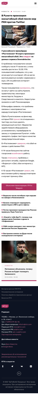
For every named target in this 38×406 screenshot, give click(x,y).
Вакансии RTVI (7, 298)
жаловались (25, 88)
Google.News (8, 347)
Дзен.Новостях (11, 344)
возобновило (17, 153)
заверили (21, 143)
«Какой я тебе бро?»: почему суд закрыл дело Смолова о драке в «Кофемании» (17, 219)
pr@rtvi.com (18, 329)
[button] (35, 3)
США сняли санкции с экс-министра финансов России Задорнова (18, 227)
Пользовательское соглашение (12, 292)
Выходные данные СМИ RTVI (11, 289)
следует (27, 56)
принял (16, 119)
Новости (5, 11)
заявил (27, 171)
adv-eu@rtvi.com (19, 332)
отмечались (12, 158)
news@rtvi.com (19, 327)
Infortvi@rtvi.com (25, 324)
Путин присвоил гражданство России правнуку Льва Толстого (19, 211)
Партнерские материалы (11, 334)
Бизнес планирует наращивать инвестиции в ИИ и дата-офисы (16, 204)
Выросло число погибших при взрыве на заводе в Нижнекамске (19, 197)
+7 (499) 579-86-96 (12, 322)
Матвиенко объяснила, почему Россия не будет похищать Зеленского (18, 271)
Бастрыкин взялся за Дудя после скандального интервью (17, 234)
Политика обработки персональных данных (17, 295)
